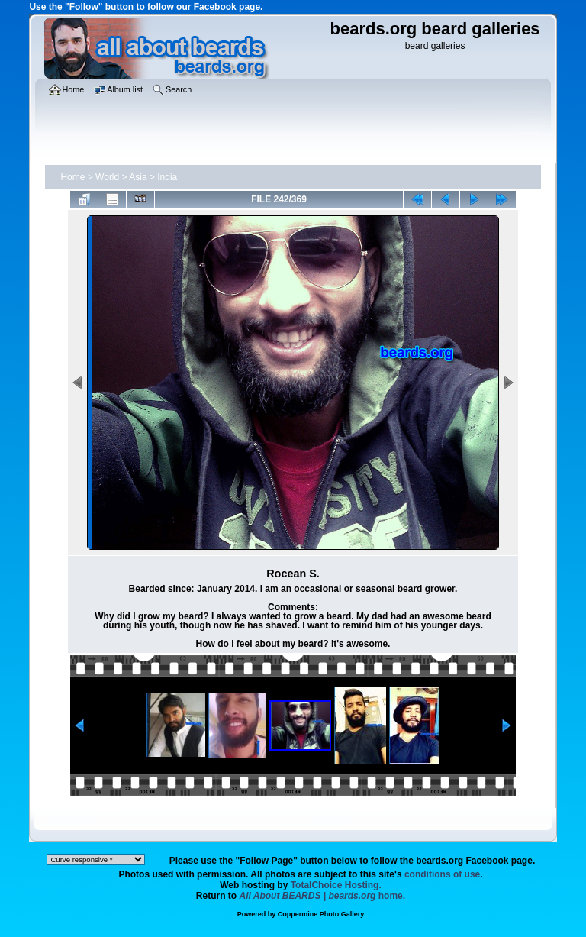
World (107, 177)
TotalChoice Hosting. (336, 885)
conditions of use (442, 874)
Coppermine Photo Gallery (321, 914)
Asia (137, 177)
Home (72, 177)
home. (323, 895)
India (167, 177)
